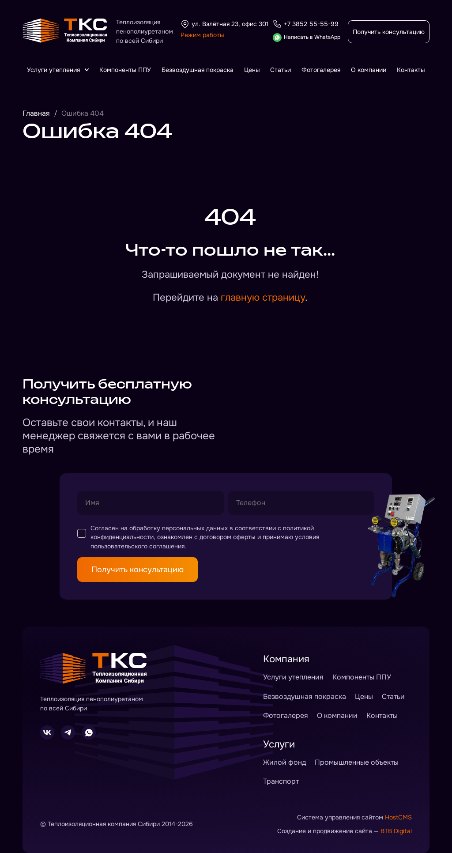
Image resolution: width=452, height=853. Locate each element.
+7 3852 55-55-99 (306, 23)
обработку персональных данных (178, 528)
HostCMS (398, 817)
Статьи (280, 70)
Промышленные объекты (357, 762)
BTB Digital (396, 831)
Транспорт (281, 781)
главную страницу (263, 297)
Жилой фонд (284, 762)
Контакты (411, 70)
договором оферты (228, 537)
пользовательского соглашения (137, 546)
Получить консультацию (389, 32)
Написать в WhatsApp (306, 37)
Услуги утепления (58, 70)
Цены (252, 70)
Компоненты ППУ (125, 70)
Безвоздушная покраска (198, 70)
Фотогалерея (320, 70)
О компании (368, 70)
